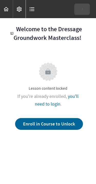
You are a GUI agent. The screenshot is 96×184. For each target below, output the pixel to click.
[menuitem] (19, 9)
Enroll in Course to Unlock (49, 124)
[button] (6, 9)
